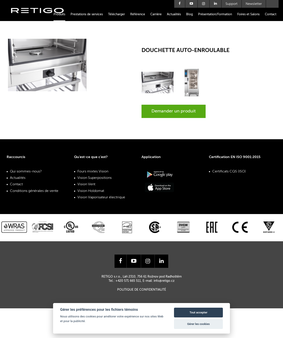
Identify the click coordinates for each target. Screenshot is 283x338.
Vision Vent (86, 184)
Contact (270, 14)
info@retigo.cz (164, 280)
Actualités (174, 14)
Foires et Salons (248, 14)
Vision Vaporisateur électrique (101, 197)
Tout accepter (198, 312)
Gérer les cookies (198, 324)
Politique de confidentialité (141, 289)
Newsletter (254, 4)
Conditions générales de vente (34, 191)
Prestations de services (87, 14)
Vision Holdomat (90, 191)
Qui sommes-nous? (26, 171)
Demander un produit (173, 111)
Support (231, 4)
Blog (189, 14)
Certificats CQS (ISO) (229, 171)
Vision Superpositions (94, 178)
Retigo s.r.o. (41, 17)
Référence (137, 14)
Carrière (156, 14)
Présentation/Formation (215, 14)
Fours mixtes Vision (92, 171)
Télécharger (116, 14)
